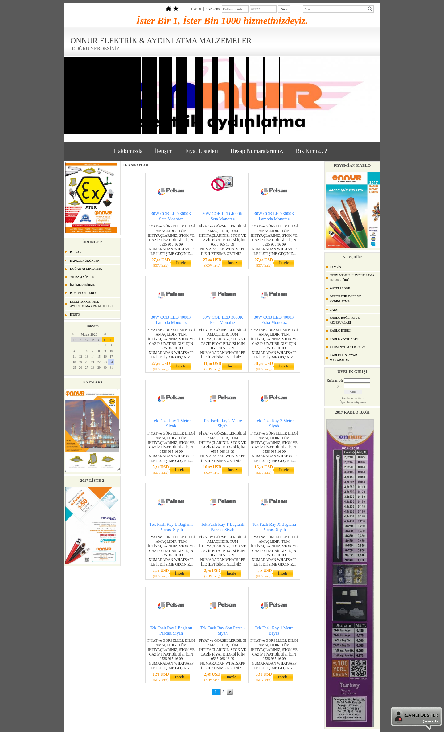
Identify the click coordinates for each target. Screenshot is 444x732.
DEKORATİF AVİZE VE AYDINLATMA (345, 299)
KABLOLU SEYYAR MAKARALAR (343, 358)
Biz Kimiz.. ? (311, 151)
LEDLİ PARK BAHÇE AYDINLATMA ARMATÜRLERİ (91, 304)
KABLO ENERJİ (340, 330)
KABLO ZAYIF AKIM (344, 339)
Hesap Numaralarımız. (256, 151)
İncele (181, 262)
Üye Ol (196, 8)
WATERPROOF (340, 288)
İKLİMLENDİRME (82, 285)
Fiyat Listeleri (201, 151)
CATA (333, 309)
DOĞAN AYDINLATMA (86, 268)
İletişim (164, 151)
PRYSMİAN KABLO (83, 293)
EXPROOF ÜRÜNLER (84, 260)
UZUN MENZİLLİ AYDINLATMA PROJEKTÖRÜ (352, 278)
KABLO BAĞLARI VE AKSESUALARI (345, 320)
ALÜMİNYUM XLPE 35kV (347, 347)
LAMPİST (336, 267)
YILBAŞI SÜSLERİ (83, 277)
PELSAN (76, 252)
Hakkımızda (128, 151)
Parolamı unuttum (353, 398)
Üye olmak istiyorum (353, 402)
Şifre (340, 386)
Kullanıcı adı (335, 380)
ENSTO (75, 314)
